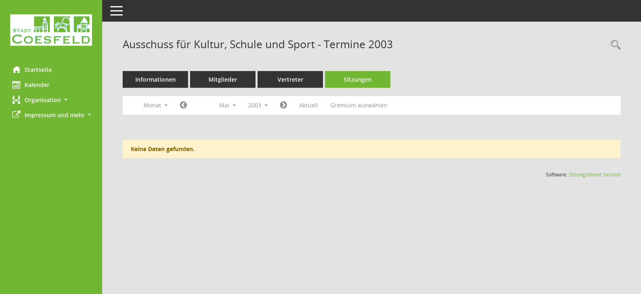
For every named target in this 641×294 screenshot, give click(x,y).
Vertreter (290, 79)
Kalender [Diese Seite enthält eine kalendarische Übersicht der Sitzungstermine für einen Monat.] (30, 84)
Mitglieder (222, 79)
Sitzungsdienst (595, 174)
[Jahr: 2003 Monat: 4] (183, 105)
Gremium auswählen (359, 105)
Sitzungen (358, 79)
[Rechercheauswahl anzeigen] (614, 45)
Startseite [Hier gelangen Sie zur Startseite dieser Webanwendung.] (32, 69)
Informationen (155, 79)
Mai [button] (227, 105)
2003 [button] (258, 105)
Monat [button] (155, 105)
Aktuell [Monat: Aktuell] (308, 105)
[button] (51, 99)
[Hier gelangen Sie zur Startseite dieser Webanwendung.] (51, 30)
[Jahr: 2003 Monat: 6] (283, 105)
